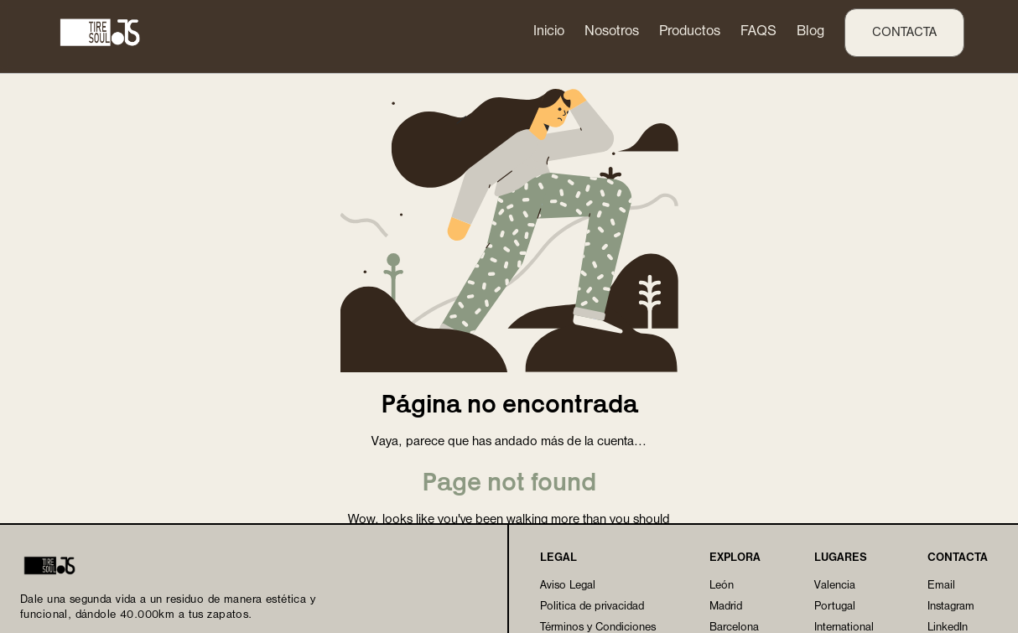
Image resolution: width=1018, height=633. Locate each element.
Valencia (834, 585)
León (721, 585)
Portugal (834, 606)
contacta (904, 33)
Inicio (548, 31)
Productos (689, 31)
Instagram (950, 606)
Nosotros (611, 31)
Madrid (725, 606)
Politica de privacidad (592, 606)
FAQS (758, 31)
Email (941, 585)
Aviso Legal (567, 585)
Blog (810, 31)
